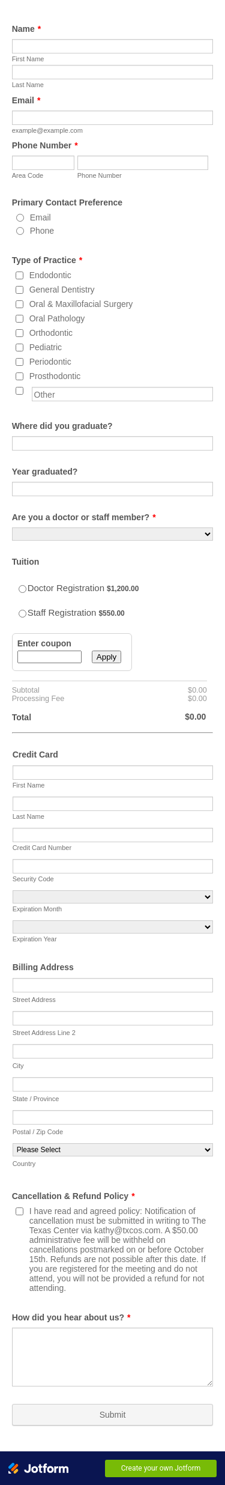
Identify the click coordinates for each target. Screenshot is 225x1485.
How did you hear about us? (71, 1317)
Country (24, 1163)
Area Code (28, 175)
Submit (113, 1415)
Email (26, 100)
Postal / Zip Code (38, 1131)
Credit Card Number (42, 847)
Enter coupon (44, 643)
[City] (113, 1051)
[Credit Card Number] (113, 835)
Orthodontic (51, 333)
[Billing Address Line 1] (113, 985)
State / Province (36, 1098)
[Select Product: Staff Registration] (22, 614)
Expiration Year (35, 939)
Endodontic (50, 275)
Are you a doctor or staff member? (84, 517)
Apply (106, 656)
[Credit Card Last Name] (113, 804)
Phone (42, 230)
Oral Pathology (57, 318)
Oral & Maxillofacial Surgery (81, 304)
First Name (28, 58)
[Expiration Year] (113, 927)
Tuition (26, 561)
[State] (113, 1084)
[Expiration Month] (113, 896)
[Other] (19, 391)
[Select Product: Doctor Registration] (22, 589)
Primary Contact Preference (67, 202)
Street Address (34, 999)
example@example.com (47, 130)
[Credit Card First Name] (113, 772)
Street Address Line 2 (44, 1032)
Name (26, 29)
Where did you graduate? (62, 426)
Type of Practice (47, 260)
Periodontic (50, 361)
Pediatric (45, 347)
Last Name (28, 84)
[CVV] (113, 866)
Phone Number (45, 145)
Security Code (33, 878)
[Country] (113, 1149)
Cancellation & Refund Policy (73, 1196)
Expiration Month (37, 909)
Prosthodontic (55, 376)
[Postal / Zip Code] (113, 1117)
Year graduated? (45, 471)
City (18, 1065)
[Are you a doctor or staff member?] (113, 534)
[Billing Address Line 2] (113, 1018)
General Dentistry (62, 289)
